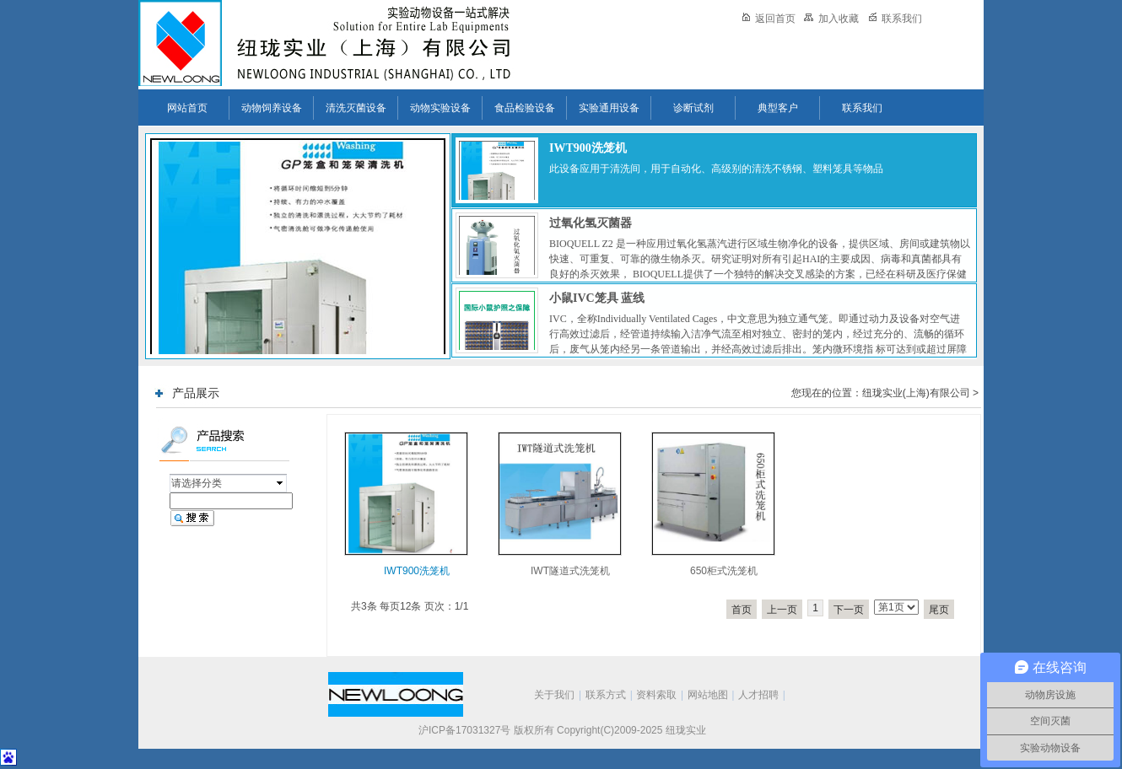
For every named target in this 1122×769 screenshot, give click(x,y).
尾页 (939, 610)
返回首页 (769, 18)
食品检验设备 (524, 108)
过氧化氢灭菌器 (590, 223)
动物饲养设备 (271, 108)
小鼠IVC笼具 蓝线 (597, 298)
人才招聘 (758, 695)
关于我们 (554, 695)
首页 (741, 610)
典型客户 (778, 108)
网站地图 (708, 695)
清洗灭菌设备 (356, 108)
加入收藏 (831, 18)
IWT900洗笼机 (588, 148)
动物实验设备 (440, 108)
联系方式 (605, 695)
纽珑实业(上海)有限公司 (916, 393)
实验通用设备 (609, 108)
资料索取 (656, 695)
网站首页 (187, 108)
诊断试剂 (693, 108)
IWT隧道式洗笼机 (570, 571)
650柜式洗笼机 (724, 571)
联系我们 (895, 18)
